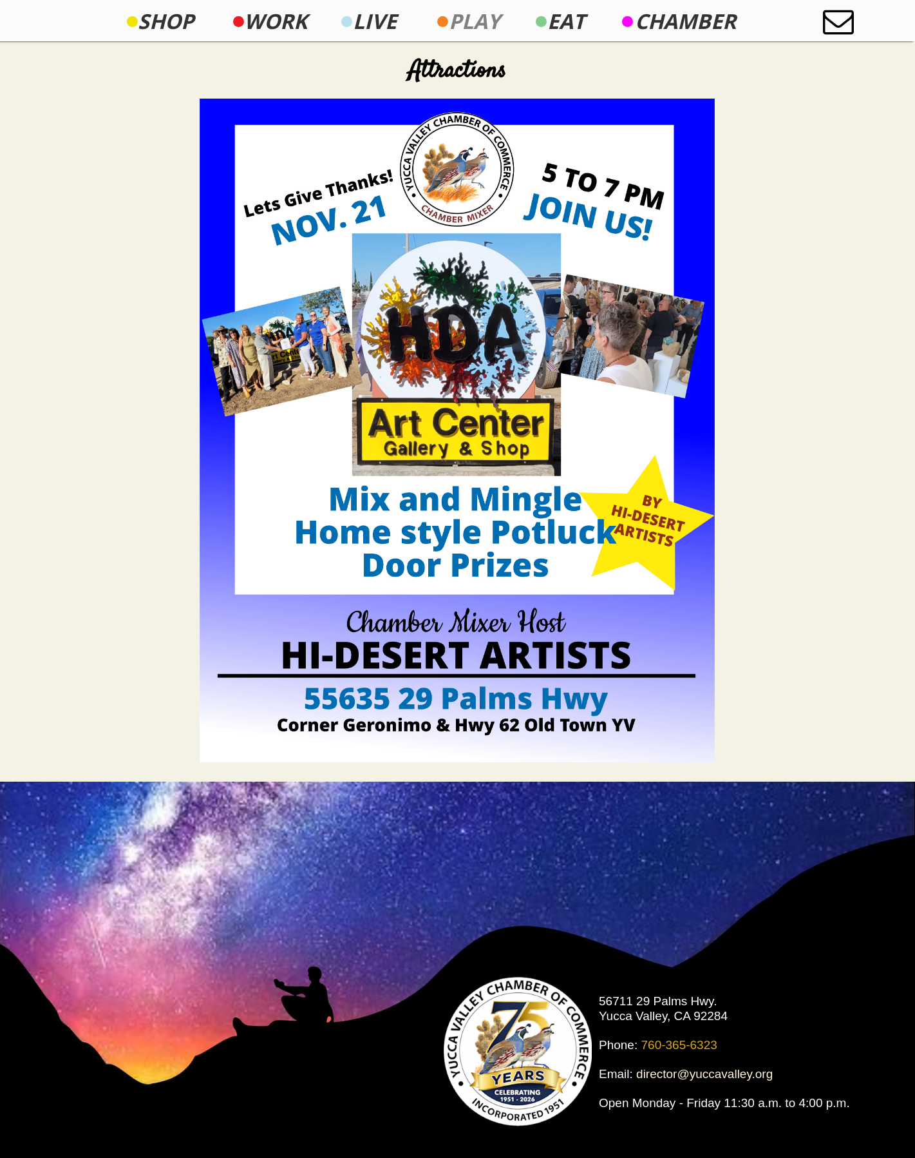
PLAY (474, 21)
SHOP (166, 21)
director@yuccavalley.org (704, 1074)
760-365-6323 (679, 1045)
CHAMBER (685, 21)
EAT (566, 21)
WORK (275, 21)
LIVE (375, 21)
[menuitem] (166, 21)
